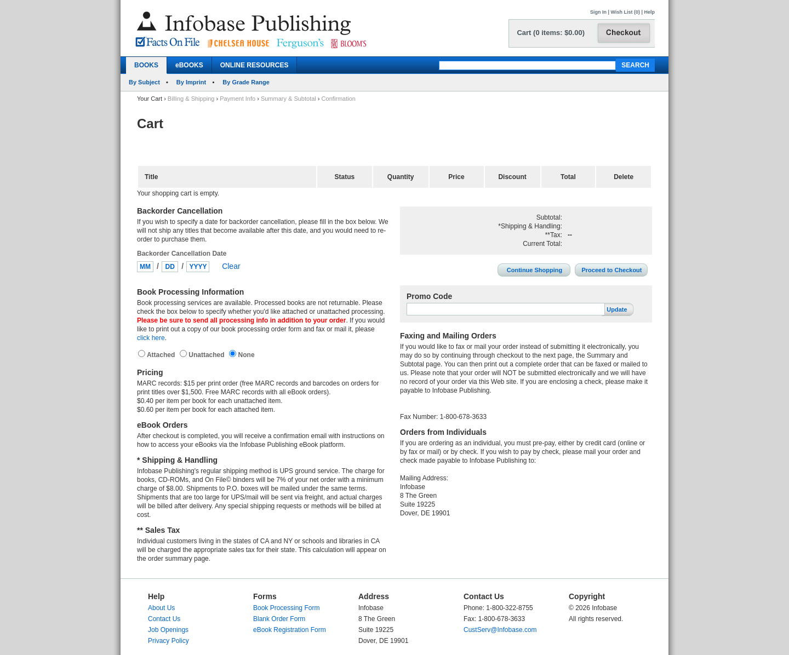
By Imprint (191, 82)
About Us (161, 608)
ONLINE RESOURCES (254, 65)
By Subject (144, 82)
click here (151, 338)
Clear (231, 266)
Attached (162, 355)
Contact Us (164, 619)
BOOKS (146, 65)
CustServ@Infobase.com (500, 630)
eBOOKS (189, 65)
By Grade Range (246, 82)
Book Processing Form (286, 608)
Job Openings (168, 630)
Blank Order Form (279, 619)
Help (649, 12)
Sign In (598, 12)
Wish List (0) (625, 12)
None (245, 355)
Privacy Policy (168, 641)
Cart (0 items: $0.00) (551, 32)
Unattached (207, 355)
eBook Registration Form (289, 630)
